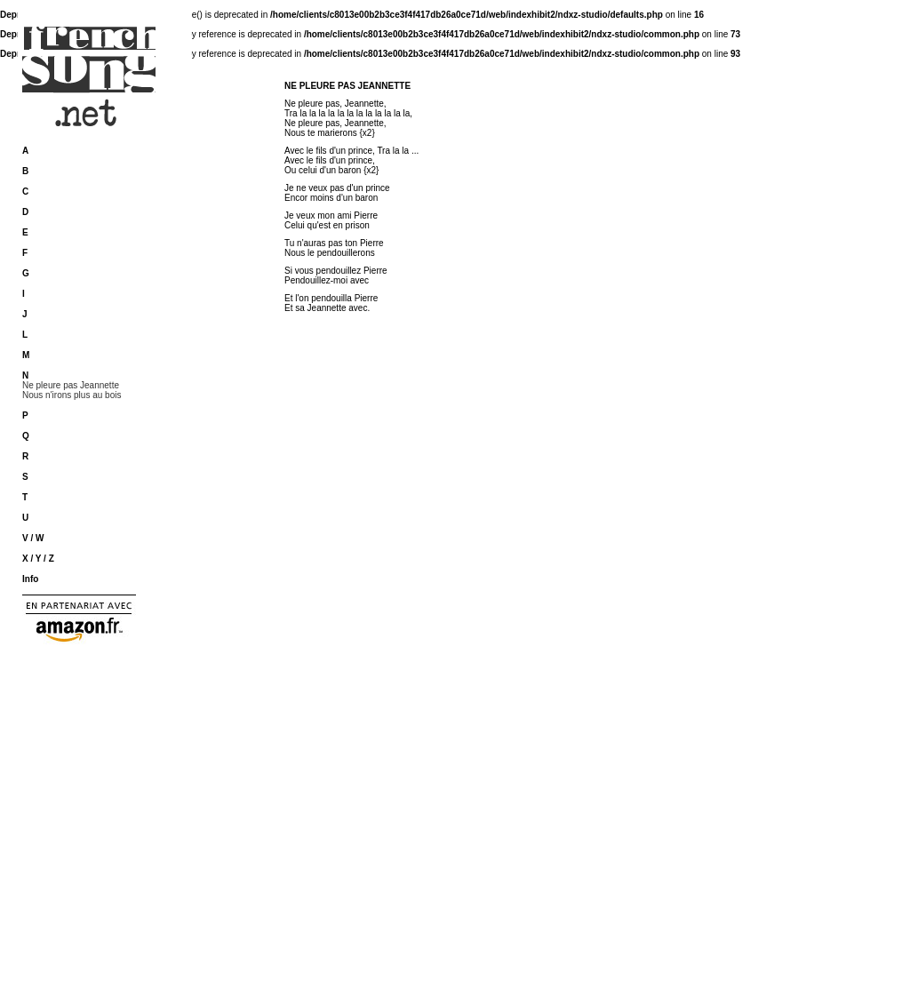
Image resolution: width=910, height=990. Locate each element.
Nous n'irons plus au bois (71, 395)
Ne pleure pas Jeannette (70, 385)
